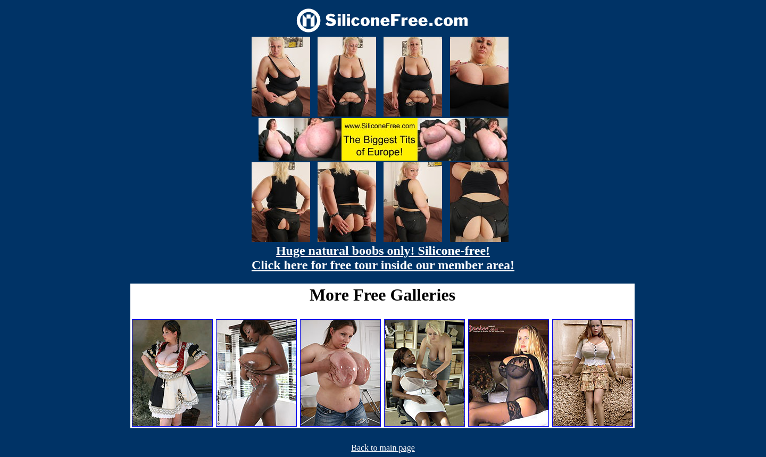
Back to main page (383, 447)
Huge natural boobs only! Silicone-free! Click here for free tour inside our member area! (383, 258)
